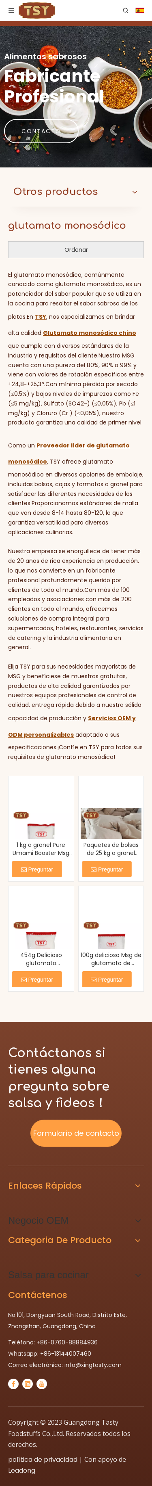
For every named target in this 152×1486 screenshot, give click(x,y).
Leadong (21, 1470)
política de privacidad (42, 1459)
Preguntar (37, 869)
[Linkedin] (27, 1384)
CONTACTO (41, 131)
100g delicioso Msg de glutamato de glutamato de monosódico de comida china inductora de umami (111, 959)
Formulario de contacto (76, 1133)
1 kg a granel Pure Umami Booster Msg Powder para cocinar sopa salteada (41, 849)
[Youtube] (41, 1384)
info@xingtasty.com (93, 1365)
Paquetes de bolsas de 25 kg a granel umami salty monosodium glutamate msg (111, 849)
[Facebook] (13, 1384)
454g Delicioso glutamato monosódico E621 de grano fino (41, 959)
